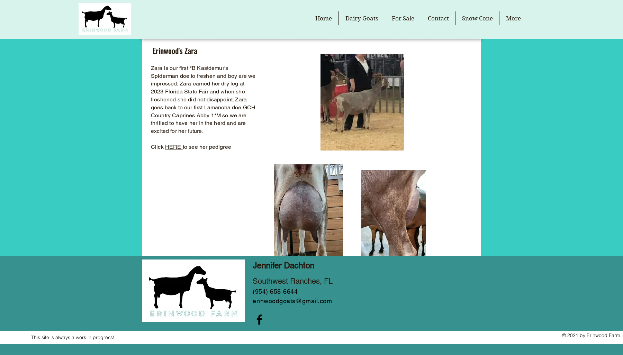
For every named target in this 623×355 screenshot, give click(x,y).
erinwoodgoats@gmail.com (292, 300)
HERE (174, 147)
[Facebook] (259, 319)
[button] (362, 18)
